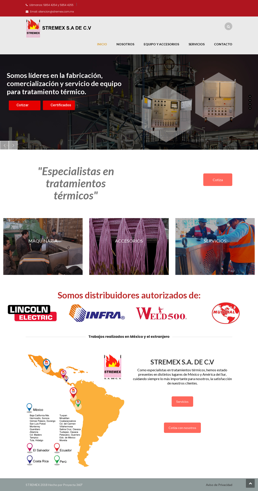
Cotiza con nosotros (182, 428)
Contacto (223, 44)
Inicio (102, 44)
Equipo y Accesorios (161, 44)
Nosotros (125, 44)
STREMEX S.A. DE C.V (182, 362)
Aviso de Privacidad (219, 485)
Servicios (197, 44)
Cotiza (218, 180)
